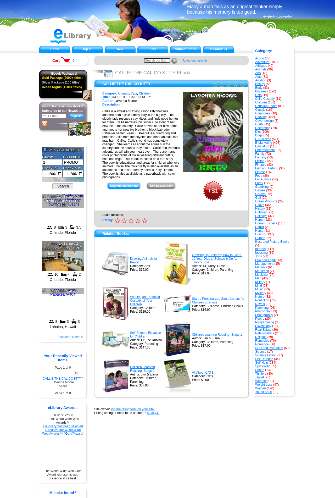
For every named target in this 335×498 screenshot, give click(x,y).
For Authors (263, 179)
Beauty (260, 84)
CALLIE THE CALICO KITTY (63, 378)
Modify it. (153, 413)
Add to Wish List (161, 185)
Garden (260, 194)
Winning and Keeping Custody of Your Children (145, 300)
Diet (258, 132)
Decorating (262, 128)
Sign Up (76, 116)
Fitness (260, 172)
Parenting (262, 307)
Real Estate (263, 329)
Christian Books (266, 106)
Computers (263, 113)
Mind (258, 285)
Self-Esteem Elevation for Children (145, 334)
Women (260, 388)
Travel (259, 377)
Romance (262, 344)
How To (260, 234)
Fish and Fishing (266, 168)
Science (260, 351)
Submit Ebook (185, 49)
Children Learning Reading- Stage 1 (217, 334)
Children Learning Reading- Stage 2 (142, 369)
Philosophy (263, 311)
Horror (259, 227)
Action (259, 58)
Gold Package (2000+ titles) (62, 78)
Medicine (261, 274)
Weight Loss (263, 384)
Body (258, 88)
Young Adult (263, 392)
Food (258, 176)
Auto (258, 77)
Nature (260, 296)
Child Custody (265, 99)
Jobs (258, 256)
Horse (259, 231)
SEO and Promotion (269, 348)
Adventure (262, 62)
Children (261, 102)
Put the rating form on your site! (132, 409)
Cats (258, 95)
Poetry (259, 318)
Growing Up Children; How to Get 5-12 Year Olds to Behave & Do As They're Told (217, 258)
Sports (259, 370)
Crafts (259, 124)
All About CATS (203, 372)
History (260, 209)
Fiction (259, 161)
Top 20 (87, 49)
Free (152, 49)
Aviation (260, 80)
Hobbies (261, 212)
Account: (218, 49)
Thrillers (260, 373)
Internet (260, 249)
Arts (258, 73)
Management (264, 263)
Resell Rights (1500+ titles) (62, 87)
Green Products (266, 201)
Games (260, 190)
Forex (259, 183)
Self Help (261, 362)
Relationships (264, 333)
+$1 (213, 190)
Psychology (263, 326)
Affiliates (261, 66)
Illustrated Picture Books (272, 242)
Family (259, 154)
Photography (264, 315)
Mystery (260, 293)
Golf (258, 198)
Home (54, 49)
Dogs (259, 135)
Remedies (262, 340)
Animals (260, 69)
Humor (260, 238)
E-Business (263, 139)
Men (258, 278)
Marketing (262, 271)
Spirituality (262, 366)
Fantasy (260, 157)
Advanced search (194, 60)
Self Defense (264, 359)
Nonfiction (262, 300)
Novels (260, 304)
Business (261, 91)
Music (259, 289)
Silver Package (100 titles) (61, 82)
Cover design (264, 121)
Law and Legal (265, 260)
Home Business (266, 223)
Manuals (261, 267)
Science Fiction (265, 355)
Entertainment (265, 150)
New (120, 49)
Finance (260, 165)
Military (260, 282)
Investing (261, 252)
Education (262, 146)
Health (259, 205)
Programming (264, 322)
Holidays (261, 216)
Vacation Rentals (71, 337)
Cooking (261, 117)
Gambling (262, 187)
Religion (260, 337)
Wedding (261, 381)
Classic (260, 110)
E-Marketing (263, 143)
